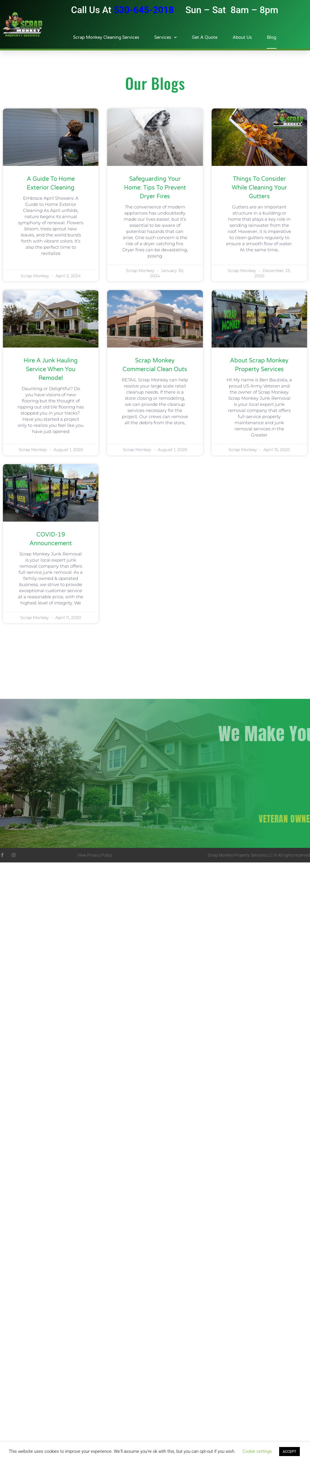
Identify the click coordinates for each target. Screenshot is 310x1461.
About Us (242, 37)
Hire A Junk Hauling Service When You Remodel (51, 369)
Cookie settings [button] (257, 1451)
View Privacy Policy (94, 855)
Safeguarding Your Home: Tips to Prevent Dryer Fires (155, 188)
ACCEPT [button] (289, 1451)
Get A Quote (204, 37)
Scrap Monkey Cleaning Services (106, 37)
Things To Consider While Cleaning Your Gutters (259, 188)
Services (165, 37)
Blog (271, 37)
